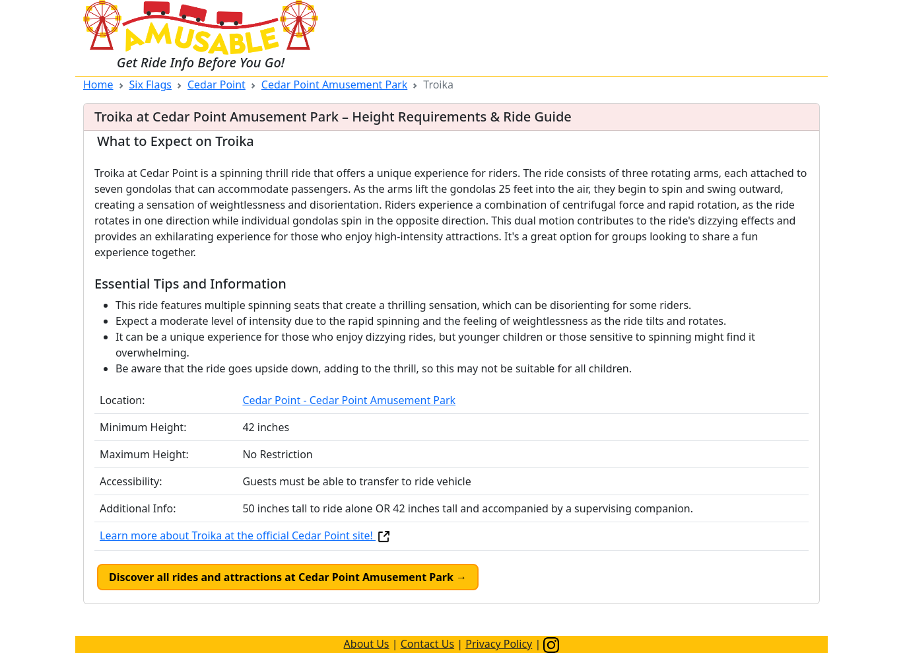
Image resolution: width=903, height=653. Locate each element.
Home (98, 84)
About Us (366, 643)
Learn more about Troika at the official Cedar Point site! (245, 535)
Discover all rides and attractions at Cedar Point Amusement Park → (288, 577)
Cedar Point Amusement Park (334, 84)
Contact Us (427, 643)
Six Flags (150, 84)
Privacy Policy (498, 643)
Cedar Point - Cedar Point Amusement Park (348, 400)
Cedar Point (216, 84)
